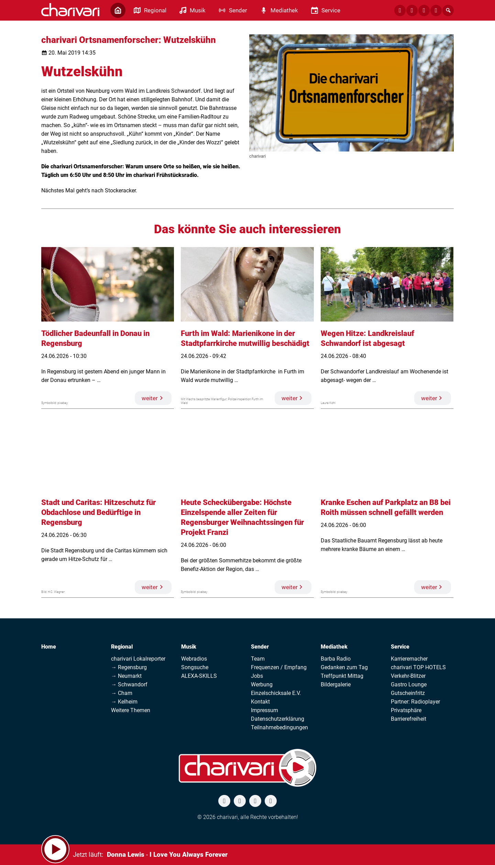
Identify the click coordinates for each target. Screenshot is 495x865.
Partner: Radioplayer (415, 701)
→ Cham (121, 693)
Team (258, 658)
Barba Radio (336, 658)
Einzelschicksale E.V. (276, 693)
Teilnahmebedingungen (279, 727)
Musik (188, 646)
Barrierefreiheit (408, 719)
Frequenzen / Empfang (279, 667)
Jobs (257, 676)
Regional (122, 646)
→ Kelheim (124, 701)
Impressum (264, 710)
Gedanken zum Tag (344, 667)
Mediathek (334, 646)
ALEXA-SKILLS (199, 676)
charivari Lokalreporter (138, 658)
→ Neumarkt (126, 676)
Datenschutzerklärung (277, 719)
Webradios (194, 658)
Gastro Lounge (409, 684)
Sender (260, 646)
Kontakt (260, 701)
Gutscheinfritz (408, 693)
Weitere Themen (130, 710)
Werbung (262, 684)
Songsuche (194, 667)
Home (48, 646)
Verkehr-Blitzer (408, 676)
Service (400, 646)
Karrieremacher (409, 658)
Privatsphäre (406, 710)
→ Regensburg (129, 667)
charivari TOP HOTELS (418, 667)
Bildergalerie (336, 684)
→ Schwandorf (129, 684)
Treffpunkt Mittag (342, 676)
